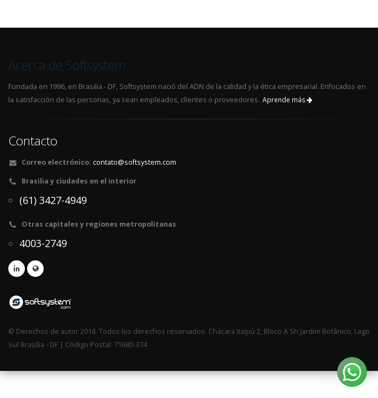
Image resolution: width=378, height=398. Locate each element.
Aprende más (287, 99)
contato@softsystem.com (134, 162)
